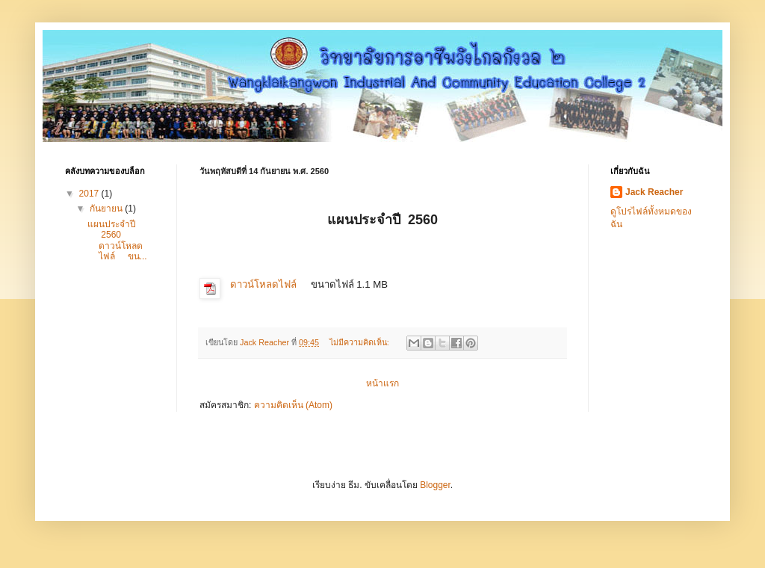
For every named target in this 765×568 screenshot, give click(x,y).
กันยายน (107, 208)
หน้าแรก (382, 383)
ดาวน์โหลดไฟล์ (263, 284)
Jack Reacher (654, 192)
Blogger (435, 485)
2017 (90, 193)
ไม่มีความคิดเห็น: (360, 342)
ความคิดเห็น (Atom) (293, 405)
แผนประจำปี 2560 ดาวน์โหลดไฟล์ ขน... (117, 240)
